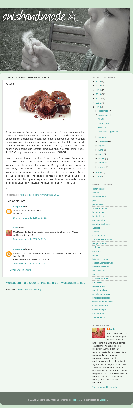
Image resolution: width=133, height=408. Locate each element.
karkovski (97, 282)
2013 (98, 94)
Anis (15, 227)
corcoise (96, 232)
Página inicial (50, 282)
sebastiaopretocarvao (102, 263)
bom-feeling (98, 212)
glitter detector (99, 189)
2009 (98, 172)
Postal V (102, 127)
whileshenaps (99, 309)
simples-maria (99, 235)
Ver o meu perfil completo (104, 387)
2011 (98, 103)
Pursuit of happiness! (108, 131)
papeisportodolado (101, 298)
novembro (103, 115)
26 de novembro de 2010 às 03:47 (30, 263)
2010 (98, 107)
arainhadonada (99, 208)
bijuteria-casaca (100, 259)
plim (94, 200)
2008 (98, 177)
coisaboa (96, 251)
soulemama (98, 313)
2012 (98, 98)
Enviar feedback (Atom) (29, 289)
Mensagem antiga (73, 282)
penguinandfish (99, 243)
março (101, 158)
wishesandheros (100, 305)
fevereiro (103, 163)
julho (101, 150)
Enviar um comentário (20, 270)
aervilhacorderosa (101, 294)
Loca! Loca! (103, 123)
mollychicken (98, 270)
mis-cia (95, 274)
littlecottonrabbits (100, 278)
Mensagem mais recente (22, 282)
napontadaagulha (100, 267)
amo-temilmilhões (101, 224)
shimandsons (98, 317)
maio (101, 154)
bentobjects (98, 216)
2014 (98, 90)
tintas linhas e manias (103, 239)
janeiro (102, 167)
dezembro (103, 111)
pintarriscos (98, 204)
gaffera (76, 400)
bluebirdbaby (98, 286)
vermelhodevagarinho (103, 302)
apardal (96, 228)
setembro (103, 141)
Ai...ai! (101, 119)
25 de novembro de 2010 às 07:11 (30, 218)
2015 (98, 85)
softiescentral (98, 220)
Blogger (103, 400)
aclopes (96, 192)
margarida (18, 206)
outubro (102, 137)
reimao (95, 255)
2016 (98, 81)
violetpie (96, 247)
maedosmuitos (99, 290)
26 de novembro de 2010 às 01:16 (30, 239)
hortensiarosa (99, 196)
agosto (102, 145)
